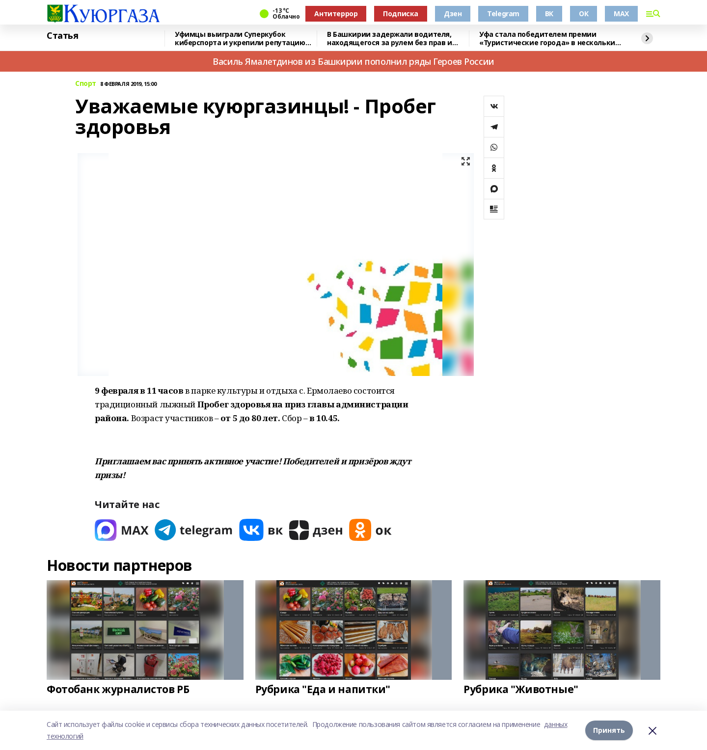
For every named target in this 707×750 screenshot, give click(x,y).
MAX (621, 13)
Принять (609, 730)
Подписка (400, 13)
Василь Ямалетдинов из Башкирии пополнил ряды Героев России (353, 61)
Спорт (85, 84)
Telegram (503, 13)
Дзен (453, 13)
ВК (549, 13)
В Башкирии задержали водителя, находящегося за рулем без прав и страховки (389, 38)
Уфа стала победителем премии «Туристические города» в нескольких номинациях (549, 38)
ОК (583, 13)
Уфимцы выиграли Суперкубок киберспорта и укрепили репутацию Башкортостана (240, 38)
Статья (62, 35)
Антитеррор (335, 13)
